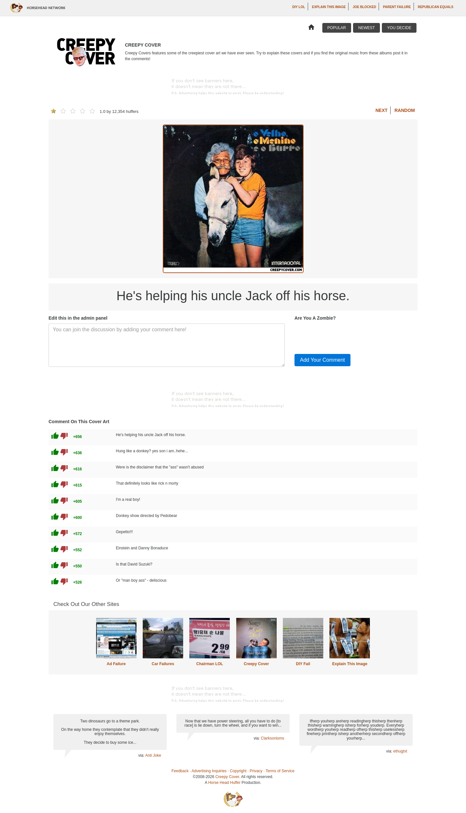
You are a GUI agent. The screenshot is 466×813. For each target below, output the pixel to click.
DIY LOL (298, 7)
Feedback (180, 771)
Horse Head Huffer (224, 782)
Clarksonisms (272, 738)
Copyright (238, 771)
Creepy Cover (256, 664)
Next (381, 110)
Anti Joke (153, 755)
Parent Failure (397, 7)
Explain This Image (329, 7)
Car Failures (163, 664)
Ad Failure (116, 664)
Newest (366, 28)
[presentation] (343, 336)
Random (404, 110)
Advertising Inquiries (209, 771)
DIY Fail (303, 664)
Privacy (256, 771)
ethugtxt (400, 751)
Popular (336, 28)
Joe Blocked (364, 7)
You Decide (399, 28)
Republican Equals (435, 7)
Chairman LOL (209, 664)
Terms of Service (280, 771)
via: (141, 755)
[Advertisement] (233, 86)
